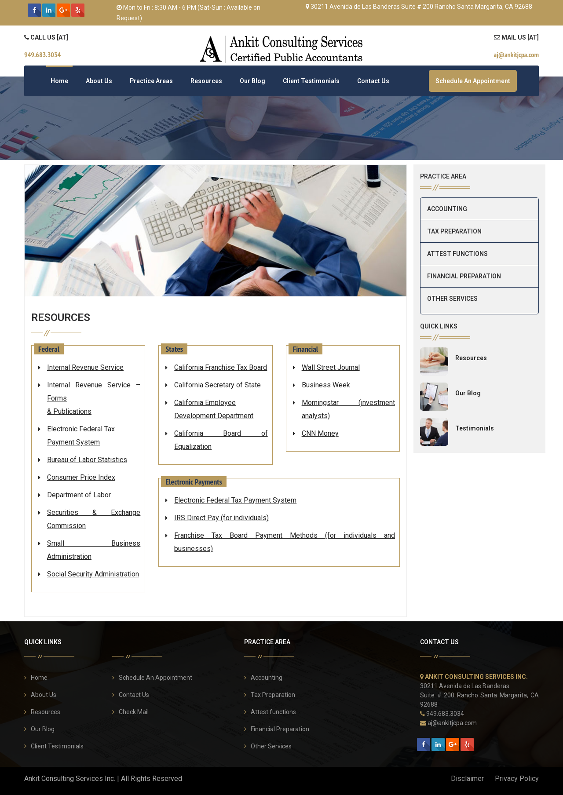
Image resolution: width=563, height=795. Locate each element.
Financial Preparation (464, 276)
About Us (99, 80)
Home (59, 80)
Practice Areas (151, 80)
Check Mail (134, 711)
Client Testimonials (311, 80)
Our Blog (252, 80)
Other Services (452, 298)
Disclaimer (467, 778)
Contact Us (373, 80)
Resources (206, 80)
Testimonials (474, 428)
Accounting (447, 208)
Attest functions (457, 253)
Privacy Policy (517, 778)
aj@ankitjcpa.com (452, 722)
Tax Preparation (454, 231)
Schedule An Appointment (472, 80)
